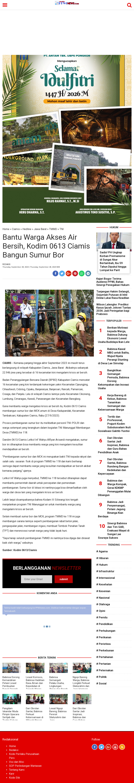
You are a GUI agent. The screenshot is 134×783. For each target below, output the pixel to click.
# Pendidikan (104, 624)
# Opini (100, 610)
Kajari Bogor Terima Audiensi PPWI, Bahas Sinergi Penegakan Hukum (112, 282)
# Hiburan (102, 558)
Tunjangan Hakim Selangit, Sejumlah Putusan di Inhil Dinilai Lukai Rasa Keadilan (113, 294)
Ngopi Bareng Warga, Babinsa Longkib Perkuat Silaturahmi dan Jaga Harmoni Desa (81, 684)
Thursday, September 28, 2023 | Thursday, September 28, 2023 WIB (31, 267)
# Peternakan (104, 670)
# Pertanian (103, 663)
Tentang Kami (16, 769)
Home (5, 229)
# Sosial (101, 683)
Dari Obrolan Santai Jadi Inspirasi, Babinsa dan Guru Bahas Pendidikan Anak (81, 716)
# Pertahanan (104, 657)
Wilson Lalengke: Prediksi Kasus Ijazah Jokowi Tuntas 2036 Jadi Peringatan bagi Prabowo (113, 309)
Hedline (26, 229)
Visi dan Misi (16, 761)
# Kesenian (103, 591)
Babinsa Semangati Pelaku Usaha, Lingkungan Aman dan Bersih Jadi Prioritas (58, 684)
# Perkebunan (105, 650)
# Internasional (105, 577)
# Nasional (103, 597)
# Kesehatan (104, 584)
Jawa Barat (40, 229)
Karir (11, 773)
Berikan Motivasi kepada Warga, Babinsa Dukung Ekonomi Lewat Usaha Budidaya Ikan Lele (114, 335)
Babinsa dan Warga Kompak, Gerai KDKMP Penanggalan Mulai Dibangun (114, 487)
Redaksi (13, 750)
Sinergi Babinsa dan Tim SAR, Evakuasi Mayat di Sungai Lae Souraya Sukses (113, 530)
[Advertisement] (67, 30)
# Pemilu (101, 617)
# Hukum (102, 564)
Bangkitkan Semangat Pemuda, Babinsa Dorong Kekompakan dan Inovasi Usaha (113, 379)
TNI (62, 229)
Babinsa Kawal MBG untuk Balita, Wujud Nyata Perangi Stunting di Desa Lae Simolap (113, 356)
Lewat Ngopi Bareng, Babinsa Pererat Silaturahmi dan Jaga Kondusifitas (58, 716)
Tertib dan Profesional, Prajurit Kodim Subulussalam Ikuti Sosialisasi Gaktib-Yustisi (114, 424)
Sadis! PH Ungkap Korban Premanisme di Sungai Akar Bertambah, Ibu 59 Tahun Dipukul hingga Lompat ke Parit (113, 261)
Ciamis (16, 229)
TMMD (53, 229)
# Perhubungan (105, 630)
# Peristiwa (103, 643)
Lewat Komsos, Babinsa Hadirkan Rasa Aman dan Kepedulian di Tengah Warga (35, 683)
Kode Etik (14, 777)
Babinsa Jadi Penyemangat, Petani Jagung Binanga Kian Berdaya (111, 509)
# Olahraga (103, 604)
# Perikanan (103, 637)
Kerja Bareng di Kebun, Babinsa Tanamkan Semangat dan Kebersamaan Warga (112, 402)
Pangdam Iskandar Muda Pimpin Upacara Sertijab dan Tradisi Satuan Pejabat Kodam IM (10, 717)
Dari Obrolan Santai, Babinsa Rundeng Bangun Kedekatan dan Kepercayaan (113, 466)
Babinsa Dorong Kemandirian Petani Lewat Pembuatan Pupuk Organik (10, 683)
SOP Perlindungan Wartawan (25, 765)
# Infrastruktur (105, 571)
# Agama (102, 551)
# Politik (101, 677)
